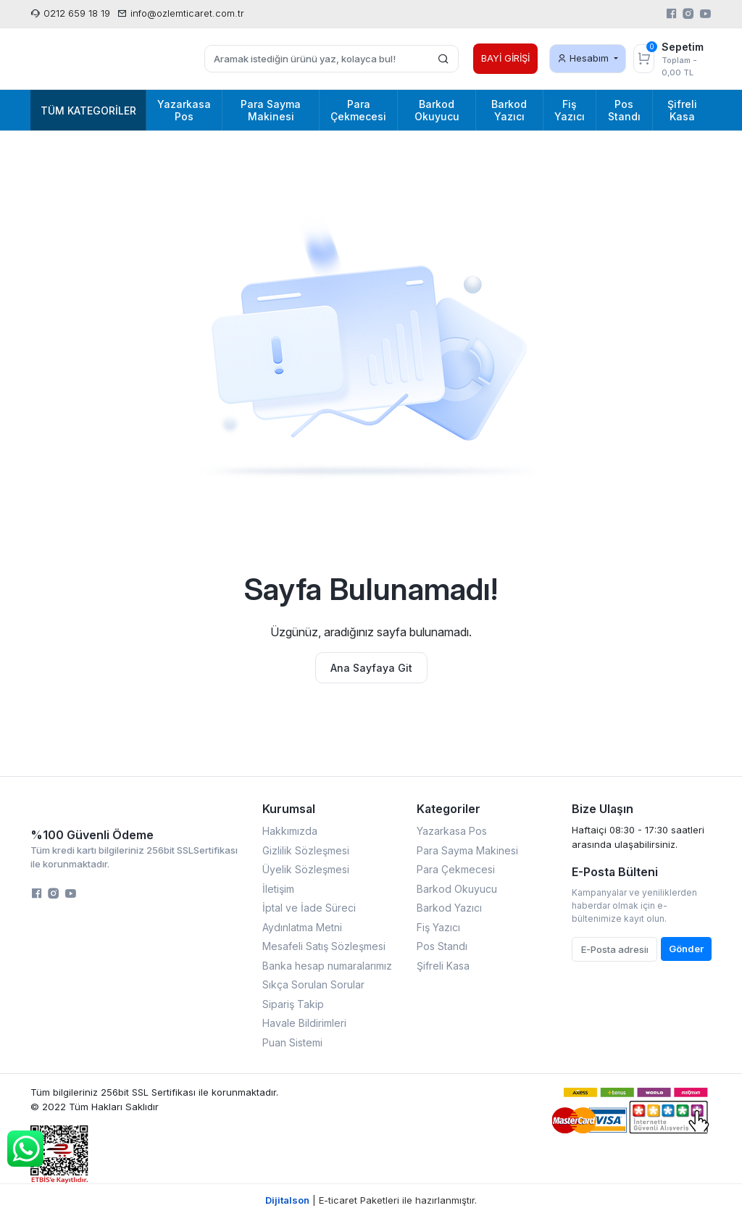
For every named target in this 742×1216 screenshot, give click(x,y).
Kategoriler (448, 808)
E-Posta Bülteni (615, 872)
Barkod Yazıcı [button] (509, 110)
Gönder (686, 948)
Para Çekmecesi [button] (358, 110)
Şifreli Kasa (443, 965)
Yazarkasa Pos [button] (184, 110)
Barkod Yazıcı (449, 907)
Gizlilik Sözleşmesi (305, 850)
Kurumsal (288, 808)
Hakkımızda (289, 831)
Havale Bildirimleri (304, 1023)
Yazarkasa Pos (452, 831)
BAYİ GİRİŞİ (505, 58)
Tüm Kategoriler (88, 110)
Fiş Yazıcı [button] (569, 110)
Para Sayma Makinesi (467, 850)
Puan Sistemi (292, 1042)
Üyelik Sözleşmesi (305, 869)
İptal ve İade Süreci (309, 907)
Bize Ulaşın (602, 808)
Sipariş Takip (293, 1004)
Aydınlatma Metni (302, 927)
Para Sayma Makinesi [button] (271, 110)
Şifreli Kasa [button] (682, 110)
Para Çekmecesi (456, 869)
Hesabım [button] (584, 58)
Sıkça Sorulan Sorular (313, 984)
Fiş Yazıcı (438, 927)
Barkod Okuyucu (457, 889)
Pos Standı (442, 946)
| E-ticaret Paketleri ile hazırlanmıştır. (371, 1200)
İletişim (278, 889)
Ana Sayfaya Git (371, 668)
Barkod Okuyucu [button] (436, 110)
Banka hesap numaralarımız (327, 965)
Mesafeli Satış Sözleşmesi (323, 946)
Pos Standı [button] (624, 110)
